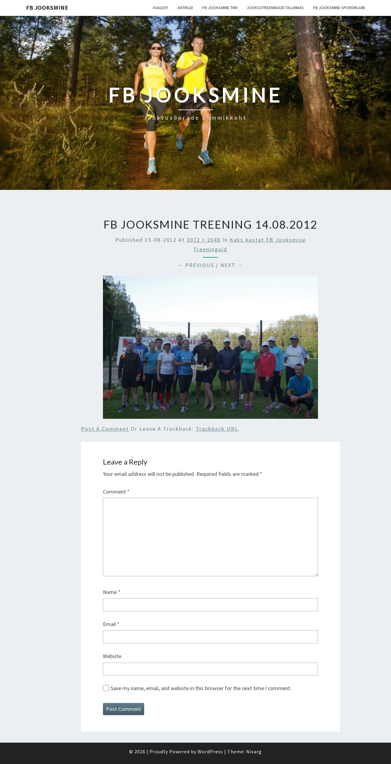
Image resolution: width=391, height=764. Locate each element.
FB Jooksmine (47, 7)
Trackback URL (217, 428)
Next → (231, 265)
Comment (116, 491)
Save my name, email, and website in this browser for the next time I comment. (201, 688)
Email (111, 624)
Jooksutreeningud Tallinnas (275, 7)
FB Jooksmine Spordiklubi (339, 7)
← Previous (195, 265)
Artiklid (185, 7)
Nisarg (254, 751)
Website (112, 656)
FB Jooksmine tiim (219, 7)
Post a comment (105, 428)
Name (111, 592)
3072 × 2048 (204, 239)
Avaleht (160, 7)
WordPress (210, 751)
